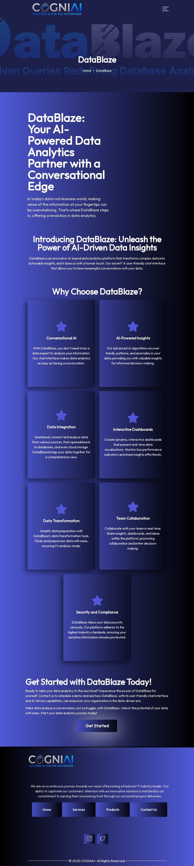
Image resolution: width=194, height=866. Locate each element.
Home (87, 71)
